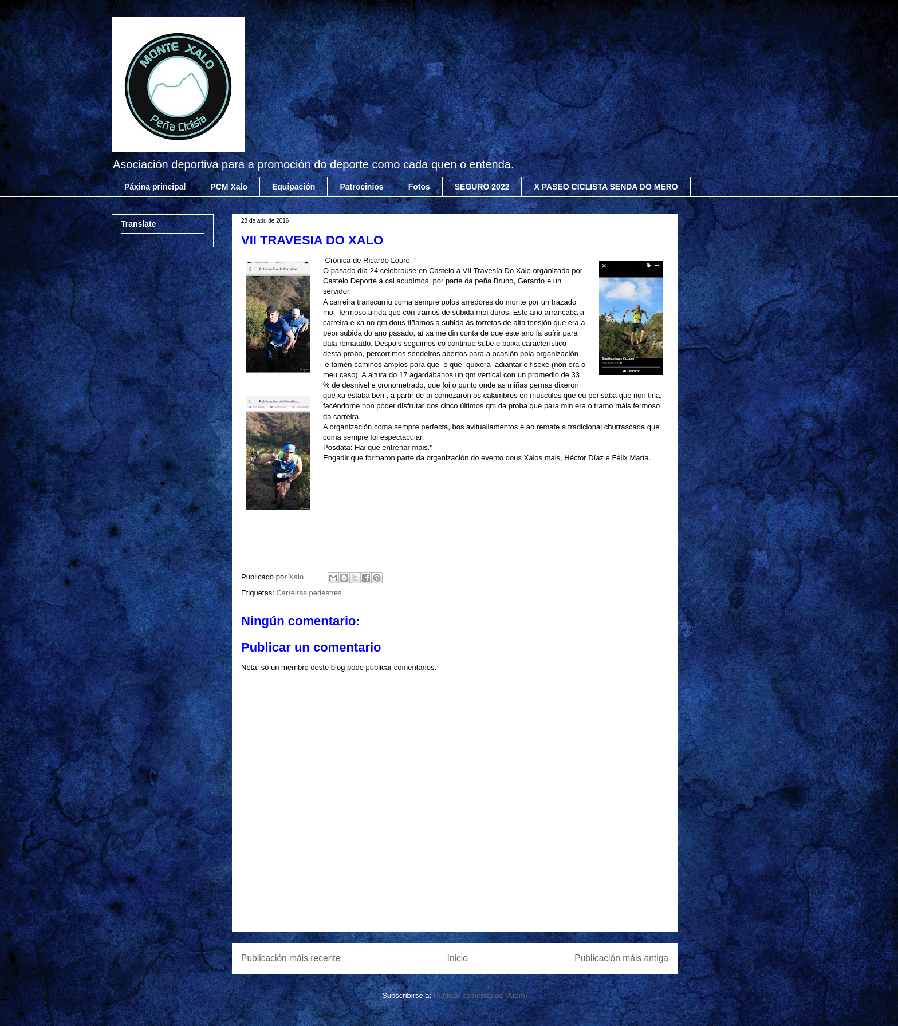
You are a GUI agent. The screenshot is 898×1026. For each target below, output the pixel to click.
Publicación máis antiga (621, 958)
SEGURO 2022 (482, 186)
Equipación (293, 186)
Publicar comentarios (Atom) (480, 995)
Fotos (419, 186)
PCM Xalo (228, 186)
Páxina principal (155, 186)
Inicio (457, 958)
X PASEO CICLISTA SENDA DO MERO (606, 186)
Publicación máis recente (290, 958)
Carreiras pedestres (308, 593)
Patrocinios (361, 186)
